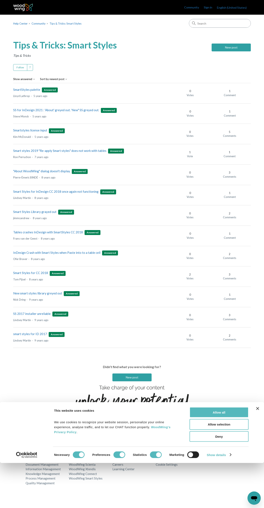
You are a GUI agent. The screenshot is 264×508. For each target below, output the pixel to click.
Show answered (24, 79)
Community (191, 7)
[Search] (220, 23)
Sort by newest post (53, 79)
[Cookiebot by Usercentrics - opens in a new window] (27, 500)
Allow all (219, 457)
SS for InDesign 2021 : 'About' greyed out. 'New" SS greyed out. (56, 110)
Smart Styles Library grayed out (35, 212)
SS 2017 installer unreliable (32, 313)
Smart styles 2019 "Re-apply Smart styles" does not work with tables (60, 150)
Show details (216, 500)
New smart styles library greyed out (37, 293)
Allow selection (219, 469)
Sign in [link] (208, 7)
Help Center (20, 23)
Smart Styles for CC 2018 (30, 273)
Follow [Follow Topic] (20, 67)
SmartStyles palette (26, 89)
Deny (219, 481)
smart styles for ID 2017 (30, 334)
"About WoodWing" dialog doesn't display (41, 171)
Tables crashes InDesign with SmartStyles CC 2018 (48, 232)
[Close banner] (257, 453)
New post (231, 47)
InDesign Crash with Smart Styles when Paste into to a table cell (56, 252)
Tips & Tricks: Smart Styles (65, 23)
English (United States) (232, 7)
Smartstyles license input (30, 130)
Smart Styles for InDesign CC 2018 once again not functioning (56, 191)
